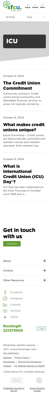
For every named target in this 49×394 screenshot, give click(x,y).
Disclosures (9, 362)
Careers (7, 366)
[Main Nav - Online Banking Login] (27, 6)
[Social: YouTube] (12, 311)
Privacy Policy (22, 358)
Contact (12, 244)
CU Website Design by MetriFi (29, 366)
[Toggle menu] (42, 6)
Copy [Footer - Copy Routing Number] (41, 328)
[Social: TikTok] (10, 317)
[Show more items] (44, 17)
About (24, 261)
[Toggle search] (35, 6)
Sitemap (7, 358)
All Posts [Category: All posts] (10, 17)
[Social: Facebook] (12, 292)
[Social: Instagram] (13, 299)
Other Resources (24, 280)
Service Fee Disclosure (30, 362)
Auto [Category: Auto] (29, 17)
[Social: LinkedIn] (12, 305)
